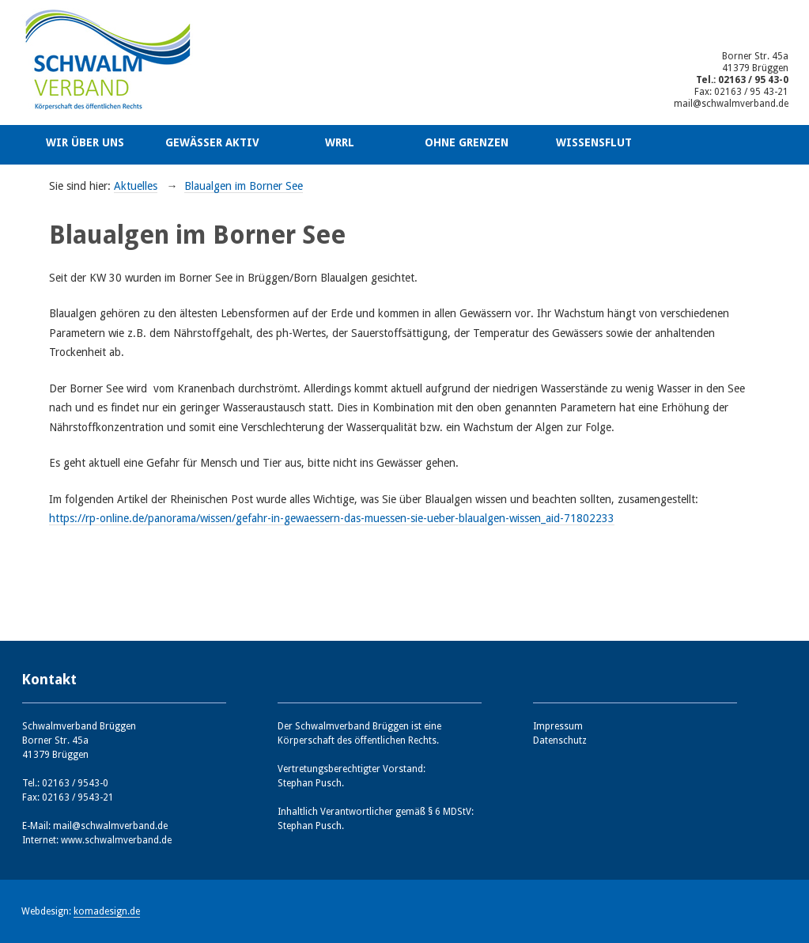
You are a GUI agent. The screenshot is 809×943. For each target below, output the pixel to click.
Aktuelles (135, 186)
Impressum (558, 726)
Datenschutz (560, 740)
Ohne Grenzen (466, 142)
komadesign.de (107, 911)
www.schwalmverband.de (116, 840)
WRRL (339, 142)
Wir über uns (85, 142)
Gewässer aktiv (212, 142)
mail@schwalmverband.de (731, 103)
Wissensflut (594, 142)
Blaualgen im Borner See (243, 186)
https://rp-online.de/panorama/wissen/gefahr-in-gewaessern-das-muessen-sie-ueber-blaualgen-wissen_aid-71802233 (331, 518)
